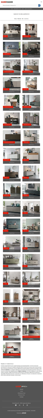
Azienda (21, 389)
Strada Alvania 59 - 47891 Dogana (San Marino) (21, 403)
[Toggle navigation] (41, 2)
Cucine (21, 391)
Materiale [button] (19, 18)
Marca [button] (15, 18)
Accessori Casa (21, 395)
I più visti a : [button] (26, 18)
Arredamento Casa (21, 393)
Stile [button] (22, 18)
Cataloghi (21, 396)
